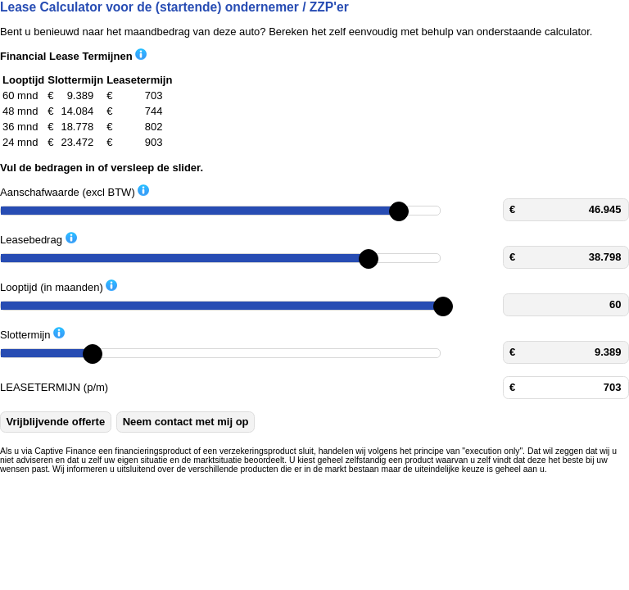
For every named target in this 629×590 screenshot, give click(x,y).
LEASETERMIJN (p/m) (54, 387)
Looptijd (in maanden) (58, 286)
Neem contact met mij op (186, 421)
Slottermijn (32, 334)
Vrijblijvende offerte (56, 421)
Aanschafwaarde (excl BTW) (74, 191)
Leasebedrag (38, 239)
